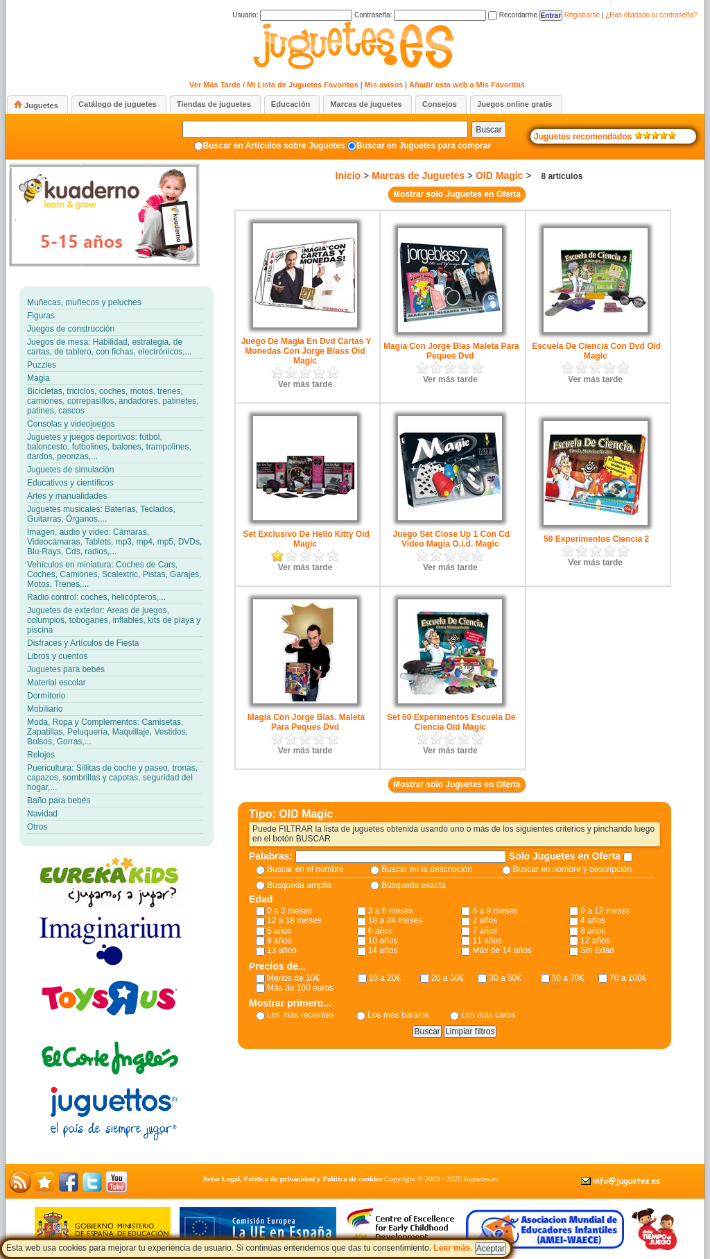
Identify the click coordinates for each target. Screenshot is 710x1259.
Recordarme (512, 15)
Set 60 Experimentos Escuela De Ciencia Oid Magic (451, 722)
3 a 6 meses (390, 911)
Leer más (451, 1248)
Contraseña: (420, 15)
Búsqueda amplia (299, 885)
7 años (484, 931)
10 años (383, 940)
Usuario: (292, 15)
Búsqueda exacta (413, 885)
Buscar (488, 130)
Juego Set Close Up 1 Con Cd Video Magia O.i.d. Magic (451, 539)
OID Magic (499, 175)
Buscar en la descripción (426, 869)
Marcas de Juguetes (418, 175)
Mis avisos (384, 84)
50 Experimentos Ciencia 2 (596, 539)
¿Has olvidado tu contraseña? (651, 15)
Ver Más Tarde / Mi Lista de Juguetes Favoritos (273, 84)
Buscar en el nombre (305, 869)
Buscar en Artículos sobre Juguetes (274, 146)
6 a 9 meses (494, 911)
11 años (487, 940)
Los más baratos (398, 1015)
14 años (383, 950)
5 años (279, 931)
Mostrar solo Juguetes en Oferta (457, 194)
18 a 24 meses (395, 920)
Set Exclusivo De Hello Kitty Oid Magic (306, 539)
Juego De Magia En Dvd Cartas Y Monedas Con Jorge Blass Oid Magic (306, 351)
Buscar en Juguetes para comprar (423, 146)
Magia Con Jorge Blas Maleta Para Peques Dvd (451, 351)
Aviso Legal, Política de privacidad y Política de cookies (292, 1178)
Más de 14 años (501, 950)
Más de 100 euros (300, 988)
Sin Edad (597, 950)
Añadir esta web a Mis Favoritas (467, 84)
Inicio (348, 175)
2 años (484, 920)
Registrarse (582, 15)
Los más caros (488, 1015)
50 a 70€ (568, 978)
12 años (595, 940)
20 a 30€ (447, 978)
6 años (380, 931)
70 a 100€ (627, 978)
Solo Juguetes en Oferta (566, 856)
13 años (282, 950)
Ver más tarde (305, 384)
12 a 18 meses (294, 920)
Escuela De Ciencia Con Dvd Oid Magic (596, 351)
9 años (279, 940)
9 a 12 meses (605, 911)
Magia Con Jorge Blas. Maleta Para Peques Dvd (306, 722)
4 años (592, 920)
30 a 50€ (505, 978)
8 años (592, 931)
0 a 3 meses (289, 911)
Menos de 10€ (293, 978)
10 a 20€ (385, 978)
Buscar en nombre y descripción (572, 869)
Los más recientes (300, 1015)
